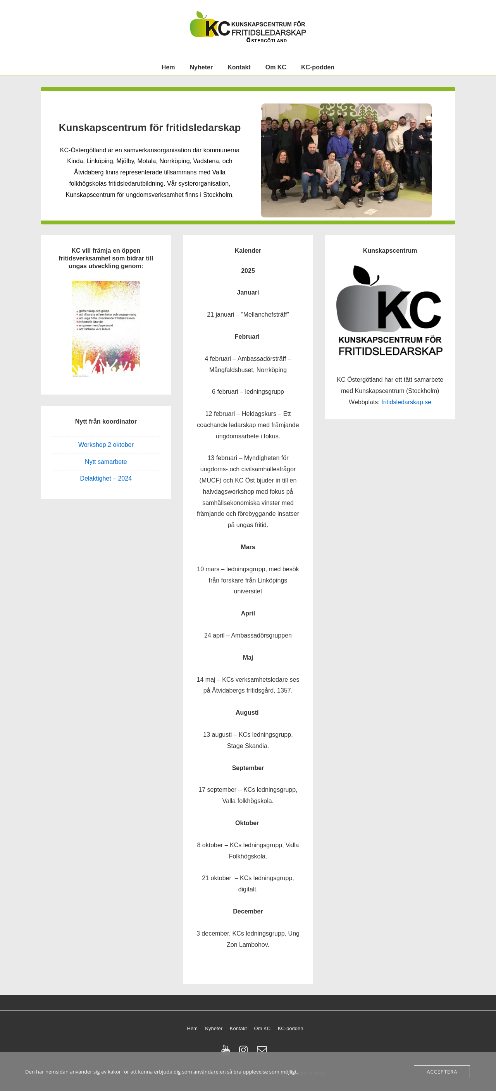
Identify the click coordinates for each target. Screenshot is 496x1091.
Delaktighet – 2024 (106, 478)
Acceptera (442, 1071)
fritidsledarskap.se (406, 402)
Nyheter (201, 67)
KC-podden (317, 67)
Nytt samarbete (106, 461)
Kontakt (239, 67)
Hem (168, 67)
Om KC (275, 67)
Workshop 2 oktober (106, 444)
